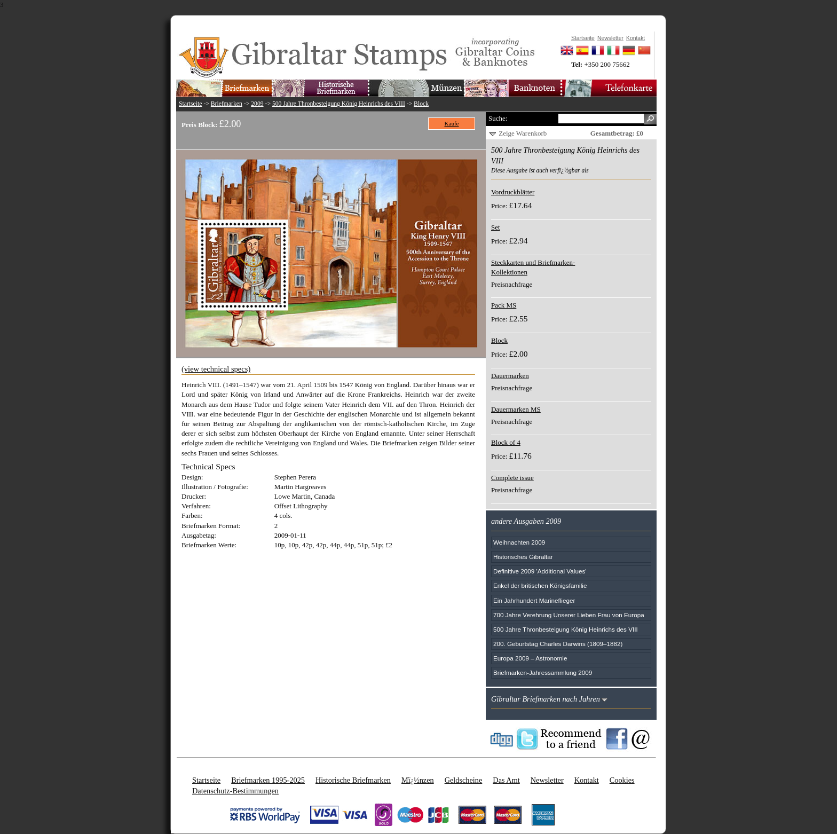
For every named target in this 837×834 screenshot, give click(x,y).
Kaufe (452, 123)
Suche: (497, 118)
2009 (257, 103)
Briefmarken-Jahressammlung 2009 (542, 672)
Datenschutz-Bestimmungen (235, 790)
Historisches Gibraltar (523, 556)
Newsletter (547, 780)
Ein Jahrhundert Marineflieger (534, 600)
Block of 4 (505, 442)
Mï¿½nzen (417, 780)
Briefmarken (226, 103)
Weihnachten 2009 (519, 542)
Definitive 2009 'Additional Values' (539, 571)
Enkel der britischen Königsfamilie (540, 585)
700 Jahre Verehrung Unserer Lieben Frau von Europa (568, 614)
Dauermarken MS (516, 409)
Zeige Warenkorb (523, 133)
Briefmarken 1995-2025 (268, 780)
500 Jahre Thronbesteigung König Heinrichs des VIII (338, 103)
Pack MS (503, 305)
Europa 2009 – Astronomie (530, 658)
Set (495, 227)
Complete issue (512, 478)
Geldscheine (464, 780)
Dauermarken (510, 376)
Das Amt (506, 780)
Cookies (622, 780)
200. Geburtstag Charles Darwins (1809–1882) (557, 643)
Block (421, 103)
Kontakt (586, 780)
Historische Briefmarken (353, 780)
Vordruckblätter (512, 192)
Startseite (190, 103)
